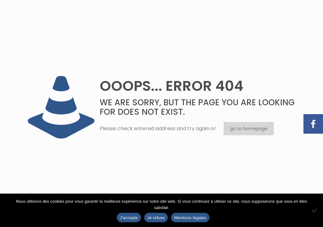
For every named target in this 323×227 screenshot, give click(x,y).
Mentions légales (190, 217)
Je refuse (156, 217)
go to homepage (248, 128)
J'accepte (129, 217)
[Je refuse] (315, 210)
